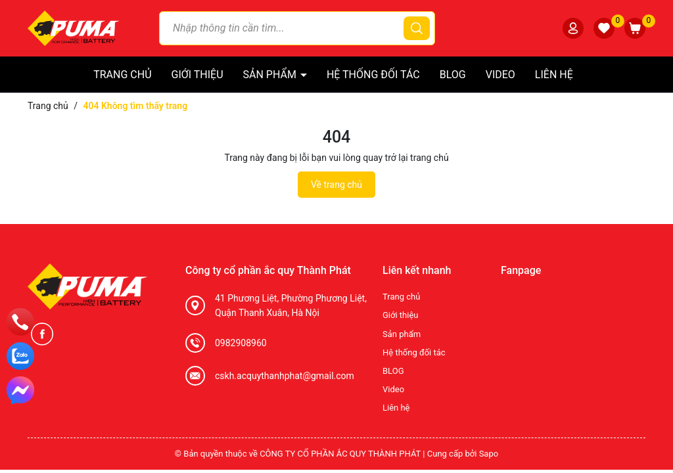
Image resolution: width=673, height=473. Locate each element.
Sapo (489, 454)
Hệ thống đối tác (373, 74)
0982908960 (241, 343)
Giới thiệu (197, 74)
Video (500, 74)
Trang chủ (122, 74)
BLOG (453, 74)
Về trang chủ (336, 184)
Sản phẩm (271, 74)
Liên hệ (554, 74)
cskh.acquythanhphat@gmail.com (284, 376)
